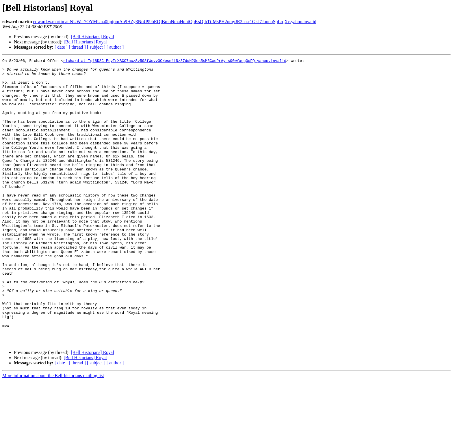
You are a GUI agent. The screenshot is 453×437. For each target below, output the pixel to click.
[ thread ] (77, 47)
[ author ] (115, 47)
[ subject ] (96, 47)
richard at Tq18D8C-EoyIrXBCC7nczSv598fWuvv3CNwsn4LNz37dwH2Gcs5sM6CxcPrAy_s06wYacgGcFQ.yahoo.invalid (174, 61)
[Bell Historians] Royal (92, 36)
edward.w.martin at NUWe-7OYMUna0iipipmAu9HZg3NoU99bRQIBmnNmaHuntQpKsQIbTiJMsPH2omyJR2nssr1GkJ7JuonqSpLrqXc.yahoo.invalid (174, 21)
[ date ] (61, 47)
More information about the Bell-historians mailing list (53, 431)
